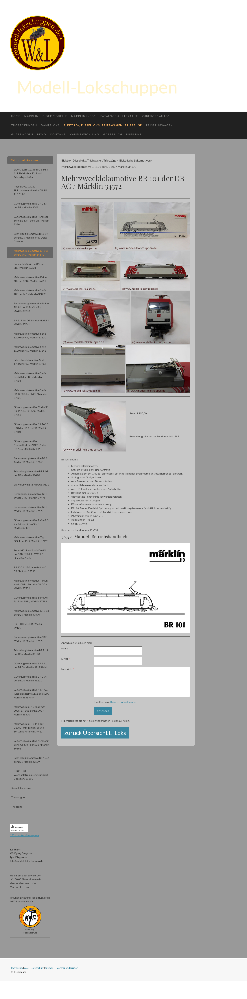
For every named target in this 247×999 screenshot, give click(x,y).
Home (15, 116)
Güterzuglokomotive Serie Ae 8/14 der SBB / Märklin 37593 (31, 599)
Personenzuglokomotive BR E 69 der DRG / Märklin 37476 (30, 495)
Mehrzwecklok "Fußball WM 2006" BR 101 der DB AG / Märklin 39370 (29, 710)
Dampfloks (50, 125)
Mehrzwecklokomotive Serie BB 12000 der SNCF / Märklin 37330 (30, 394)
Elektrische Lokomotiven (25, 160)
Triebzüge (17, 806)
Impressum (17, 967)
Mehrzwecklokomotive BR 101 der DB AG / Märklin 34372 (31, 252)
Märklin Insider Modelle (45, 116)
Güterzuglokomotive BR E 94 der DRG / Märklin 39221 (30, 678)
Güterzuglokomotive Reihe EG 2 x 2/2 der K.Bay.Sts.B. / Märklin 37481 (31, 524)
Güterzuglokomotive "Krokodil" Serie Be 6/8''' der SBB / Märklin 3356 (31, 220)
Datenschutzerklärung (123, 702)
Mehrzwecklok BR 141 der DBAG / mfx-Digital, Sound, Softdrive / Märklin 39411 (29, 727)
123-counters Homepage (24, 835)
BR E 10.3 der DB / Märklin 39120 (28, 625)
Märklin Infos (83, 116)
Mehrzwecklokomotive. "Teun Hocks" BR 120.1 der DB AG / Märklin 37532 (31, 584)
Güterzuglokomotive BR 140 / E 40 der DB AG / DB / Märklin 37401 (31, 428)
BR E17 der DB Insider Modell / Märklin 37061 (31, 322)
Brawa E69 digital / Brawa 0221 (31, 484)
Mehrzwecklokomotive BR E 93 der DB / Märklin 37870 (31, 612)
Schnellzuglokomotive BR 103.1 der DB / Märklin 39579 (31, 759)
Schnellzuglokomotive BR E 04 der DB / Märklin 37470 (31, 473)
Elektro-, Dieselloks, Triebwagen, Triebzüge (103, 125)
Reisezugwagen (159, 125)
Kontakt (58, 134)
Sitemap (49, 967)
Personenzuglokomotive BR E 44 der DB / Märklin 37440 (30, 460)
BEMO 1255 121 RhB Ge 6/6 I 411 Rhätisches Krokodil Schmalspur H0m (31, 173)
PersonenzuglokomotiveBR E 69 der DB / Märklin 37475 (30, 639)
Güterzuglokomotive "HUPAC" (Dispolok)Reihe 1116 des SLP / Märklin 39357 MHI (31, 693)
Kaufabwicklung (84, 134)
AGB (26, 967)
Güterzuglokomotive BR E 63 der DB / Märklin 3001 (30, 205)
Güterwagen (22, 134)
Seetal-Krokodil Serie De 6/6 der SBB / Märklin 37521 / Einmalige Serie (30, 554)
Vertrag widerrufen (67, 967)
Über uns (133, 134)
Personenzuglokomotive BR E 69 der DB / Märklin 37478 (30, 508)
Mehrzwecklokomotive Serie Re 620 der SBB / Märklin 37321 (30, 377)
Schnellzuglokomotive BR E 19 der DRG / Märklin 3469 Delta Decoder (31, 237)
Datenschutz (37, 967)
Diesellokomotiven (21, 788)
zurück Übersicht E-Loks (95, 732)
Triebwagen (18, 797)
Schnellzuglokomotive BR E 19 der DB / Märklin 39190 (31, 652)
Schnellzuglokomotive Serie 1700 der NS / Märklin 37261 (30, 361)
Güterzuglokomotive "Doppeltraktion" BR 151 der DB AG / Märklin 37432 (30, 445)
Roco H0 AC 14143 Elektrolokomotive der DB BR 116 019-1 (30, 190)
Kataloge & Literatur (119, 116)
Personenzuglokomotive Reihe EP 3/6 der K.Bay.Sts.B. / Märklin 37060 (31, 307)
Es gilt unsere (115, 702)
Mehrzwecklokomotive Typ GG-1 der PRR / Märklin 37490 (31, 539)
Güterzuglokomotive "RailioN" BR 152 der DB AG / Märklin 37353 (31, 411)
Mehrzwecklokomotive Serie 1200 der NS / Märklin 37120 (30, 335)
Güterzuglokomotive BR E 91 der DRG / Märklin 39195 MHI (30, 665)
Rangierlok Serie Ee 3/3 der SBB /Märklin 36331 (29, 265)
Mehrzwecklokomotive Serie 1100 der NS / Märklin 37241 (30, 348)
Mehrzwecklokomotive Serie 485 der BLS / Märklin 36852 (30, 292)
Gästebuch (112, 134)
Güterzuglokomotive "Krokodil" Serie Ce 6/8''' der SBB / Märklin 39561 (31, 744)
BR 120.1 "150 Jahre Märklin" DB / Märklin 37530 (30, 569)
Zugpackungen (24, 125)
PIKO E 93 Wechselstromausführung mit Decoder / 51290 (31, 774)
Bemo (41, 134)
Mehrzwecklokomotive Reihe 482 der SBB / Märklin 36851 (30, 278)
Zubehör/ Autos (156, 116)
